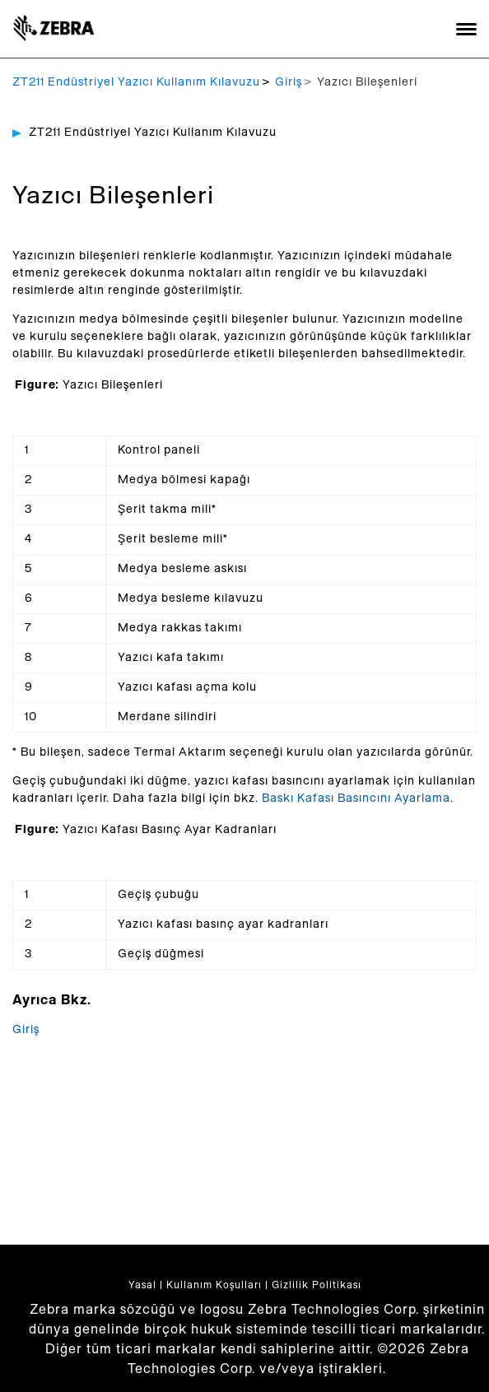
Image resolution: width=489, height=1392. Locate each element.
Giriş (288, 82)
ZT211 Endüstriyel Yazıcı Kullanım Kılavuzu (136, 82)
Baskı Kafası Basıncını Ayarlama (356, 798)
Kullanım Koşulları (214, 1285)
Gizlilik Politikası (316, 1285)
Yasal (142, 1285)
